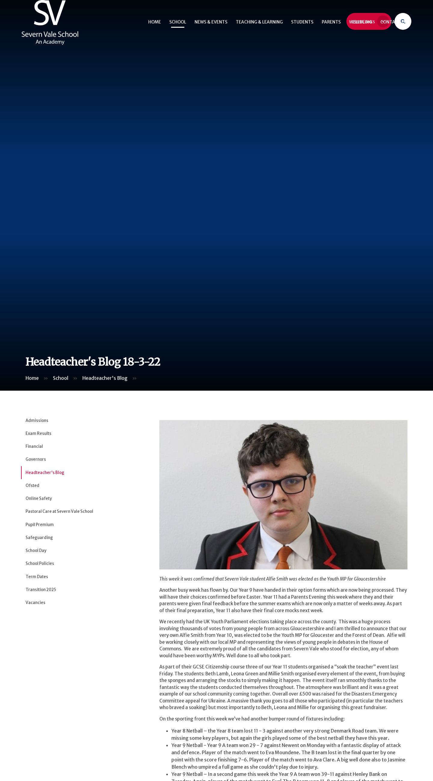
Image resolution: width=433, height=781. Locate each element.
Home (32, 378)
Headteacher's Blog (104, 378)
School (60, 378)
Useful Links (370, 20)
